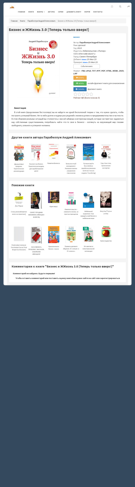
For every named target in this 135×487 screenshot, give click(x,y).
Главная (21, 12)
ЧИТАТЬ (80, 83)
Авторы (51, 12)
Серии (60, 12)
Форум (87, 12)
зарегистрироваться (110, 278)
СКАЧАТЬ (80, 89)
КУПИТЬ (80, 78)
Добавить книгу (74, 12)
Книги (31, 12)
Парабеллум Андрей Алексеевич (41, 21)
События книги (86, 66)
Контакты (98, 12)
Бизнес (76, 37)
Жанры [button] (40, 12)
